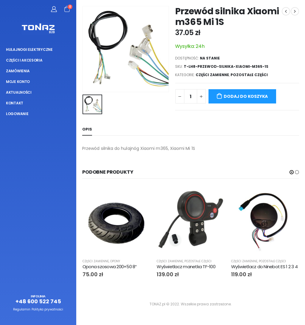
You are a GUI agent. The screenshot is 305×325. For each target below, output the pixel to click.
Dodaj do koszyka (246, 96)
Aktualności (19, 92)
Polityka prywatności (47, 309)
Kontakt (14, 103)
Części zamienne (212, 74)
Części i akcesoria (24, 60)
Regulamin (21, 309)
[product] (117, 220)
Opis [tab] (87, 129)
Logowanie (17, 113)
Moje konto (18, 81)
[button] (291, 172)
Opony (115, 261)
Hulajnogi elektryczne (29, 49)
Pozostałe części (249, 74)
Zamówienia (18, 70)
